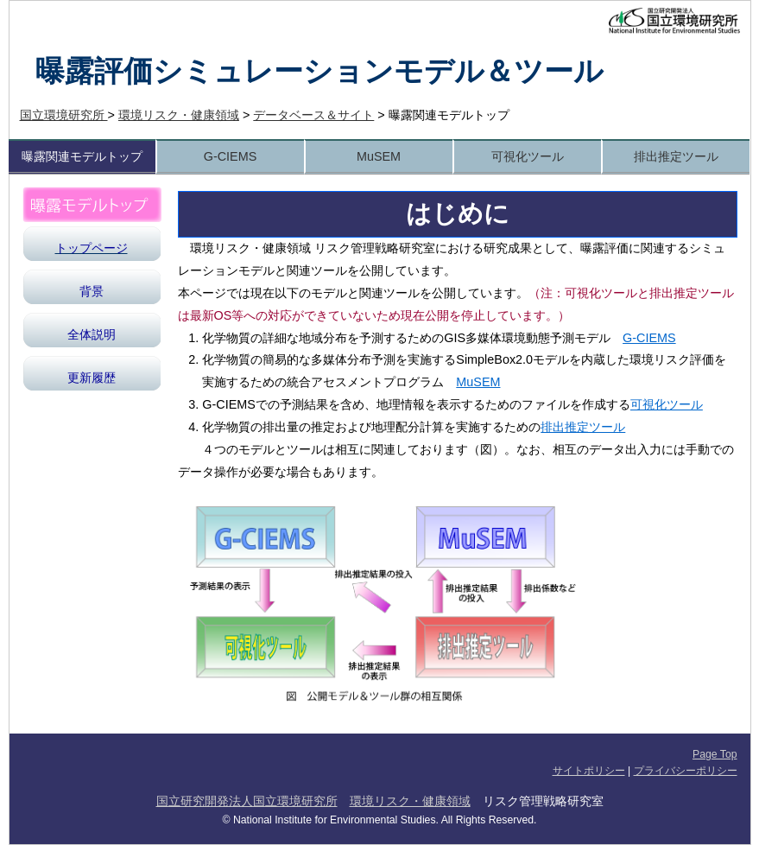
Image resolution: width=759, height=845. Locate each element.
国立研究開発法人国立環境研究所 (247, 801)
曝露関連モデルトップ (82, 156)
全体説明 (91, 334)
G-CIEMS (230, 156)
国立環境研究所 (64, 115)
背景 (91, 291)
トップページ (91, 248)
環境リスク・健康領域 (178, 115)
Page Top (715, 754)
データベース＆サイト (313, 115)
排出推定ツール (676, 156)
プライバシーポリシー (685, 771)
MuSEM (379, 156)
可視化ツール (527, 156)
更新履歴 (91, 377)
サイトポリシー (589, 771)
